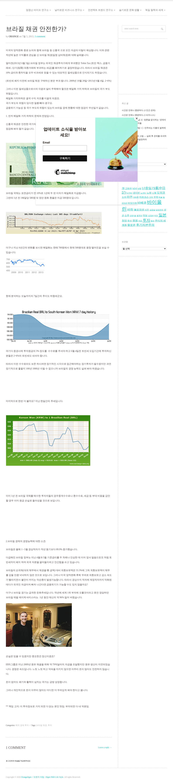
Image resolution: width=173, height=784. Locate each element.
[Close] (136, 118)
